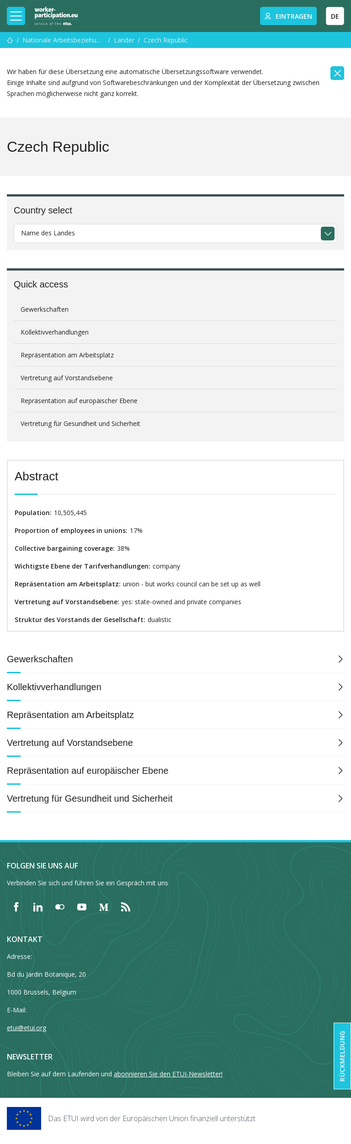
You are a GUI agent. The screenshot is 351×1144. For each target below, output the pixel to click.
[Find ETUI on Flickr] (60, 907)
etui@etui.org (26, 1027)
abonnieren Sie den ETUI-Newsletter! (168, 1074)
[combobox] (175, 233)
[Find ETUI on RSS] (126, 907)
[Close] (337, 73)
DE (335, 16)
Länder (124, 40)
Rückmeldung (342, 1056)
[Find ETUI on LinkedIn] (38, 907)
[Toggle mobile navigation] (16, 16)
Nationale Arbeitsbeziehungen (63, 40)
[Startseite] (10, 40)
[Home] (56, 16)
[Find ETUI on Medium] (104, 907)
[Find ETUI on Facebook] (16, 907)
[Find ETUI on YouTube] (82, 907)
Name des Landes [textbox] (48, 233)
